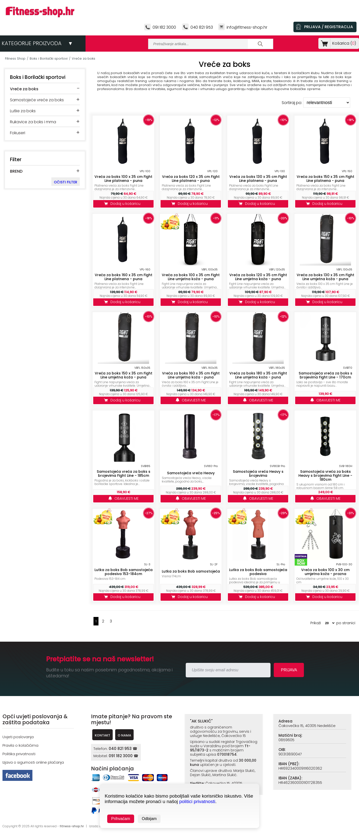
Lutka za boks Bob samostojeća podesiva (258, 572)
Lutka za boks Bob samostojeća (191, 571)
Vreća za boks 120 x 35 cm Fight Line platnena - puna (191, 179)
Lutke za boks (23, 111)
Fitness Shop (15, 58)
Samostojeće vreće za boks (37, 100)
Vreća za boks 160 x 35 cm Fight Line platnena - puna (123, 277)
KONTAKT (102, 735)
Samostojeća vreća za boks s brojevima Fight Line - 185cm (123, 473)
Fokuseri (17, 133)
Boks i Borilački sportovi (49, 58)
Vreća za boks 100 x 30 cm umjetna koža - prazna (325, 572)
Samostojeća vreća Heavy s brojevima (258, 473)
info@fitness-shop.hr (247, 27)
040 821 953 (201, 27)
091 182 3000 (164, 27)
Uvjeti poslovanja (18, 736)
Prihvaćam (120, 819)
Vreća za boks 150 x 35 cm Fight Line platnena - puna (325, 179)
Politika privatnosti (18, 753)
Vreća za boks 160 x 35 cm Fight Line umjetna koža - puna (191, 375)
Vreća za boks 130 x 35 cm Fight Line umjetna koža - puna (325, 277)
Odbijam (149, 819)
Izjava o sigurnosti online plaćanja (33, 762)
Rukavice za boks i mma (33, 122)
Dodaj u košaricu (123, 203)
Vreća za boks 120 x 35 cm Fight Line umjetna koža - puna (258, 277)
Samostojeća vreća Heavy (191, 473)
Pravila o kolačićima (20, 745)
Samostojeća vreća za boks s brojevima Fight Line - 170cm (325, 375)
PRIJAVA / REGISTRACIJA (328, 27)
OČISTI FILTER (65, 182)
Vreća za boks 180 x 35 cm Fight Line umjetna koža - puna (258, 375)
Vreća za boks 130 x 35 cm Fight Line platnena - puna (258, 179)
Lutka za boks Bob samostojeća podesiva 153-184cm (123, 572)
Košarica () (343, 43)
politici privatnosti (197, 801)
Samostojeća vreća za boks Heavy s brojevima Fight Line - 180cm (325, 475)
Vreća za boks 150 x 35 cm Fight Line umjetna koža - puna (123, 375)
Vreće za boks (83, 58)
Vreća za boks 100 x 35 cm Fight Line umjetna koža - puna (191, 277)
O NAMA (124, 735)
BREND (16, 171)
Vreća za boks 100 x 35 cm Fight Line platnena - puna (123, 179)
